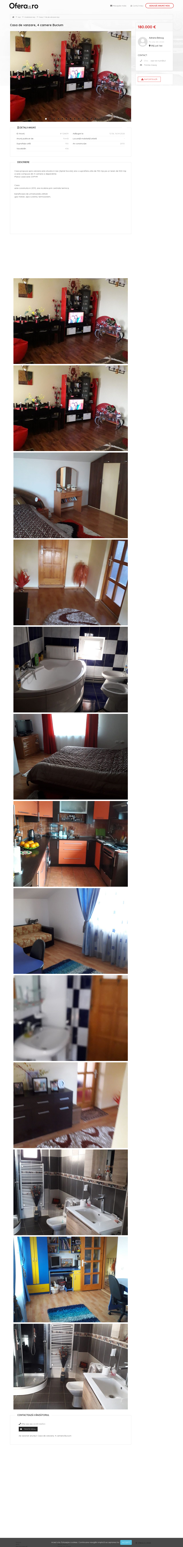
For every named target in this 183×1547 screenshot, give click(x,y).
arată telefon (39, 1424)
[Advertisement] (70, 257)
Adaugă (159, 5)
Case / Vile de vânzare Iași (49, 17)
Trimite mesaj (150, 65)
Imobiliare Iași (29, 17)
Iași (19, 17)
